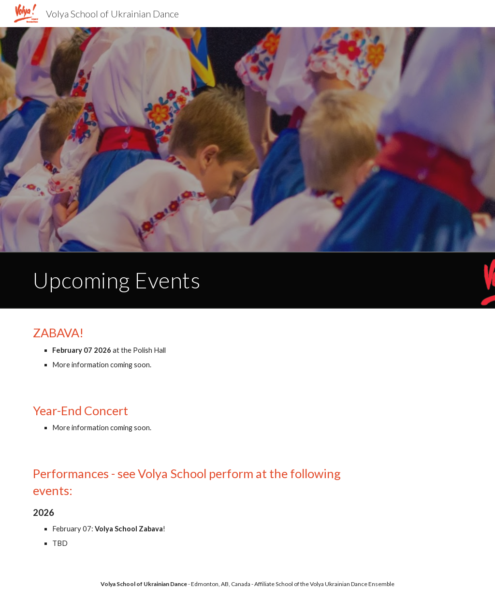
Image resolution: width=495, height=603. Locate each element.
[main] (247, 280)
